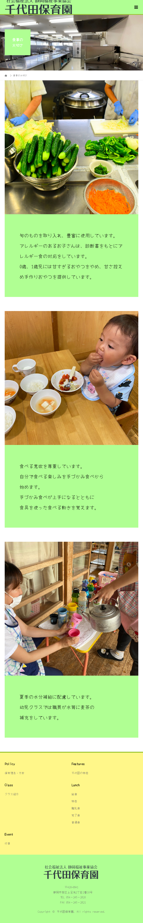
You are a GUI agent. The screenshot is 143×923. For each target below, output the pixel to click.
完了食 (76, 815)
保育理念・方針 (14, 773)
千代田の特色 (80, 773)
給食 (74, 794)
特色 (74, 801)
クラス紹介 (12, 794)
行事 (7, 843)
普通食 (76, 822)
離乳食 (76, 808)
